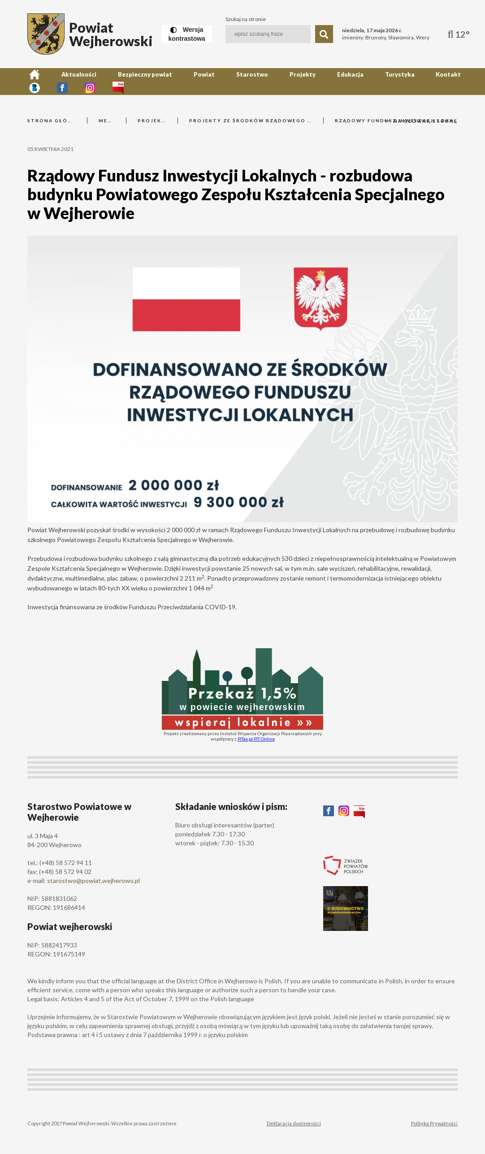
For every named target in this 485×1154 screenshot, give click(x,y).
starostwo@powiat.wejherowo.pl (93, 880)
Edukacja (284, 81)
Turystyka (324, 81)
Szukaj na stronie (245, 19)
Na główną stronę (421, 121)
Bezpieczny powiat (121, 81)
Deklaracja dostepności (294, 1123)
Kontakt (362, 81)
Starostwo (207, 81)
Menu (107, 120)
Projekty (247, 81)
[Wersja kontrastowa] (186, 34)
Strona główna (51, 120)
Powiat (170, 81)
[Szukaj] (324, 34)
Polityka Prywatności (434, 1123)
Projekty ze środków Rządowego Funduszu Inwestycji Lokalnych (250, 120)
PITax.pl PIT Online (256, 738)
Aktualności (65, 81)
